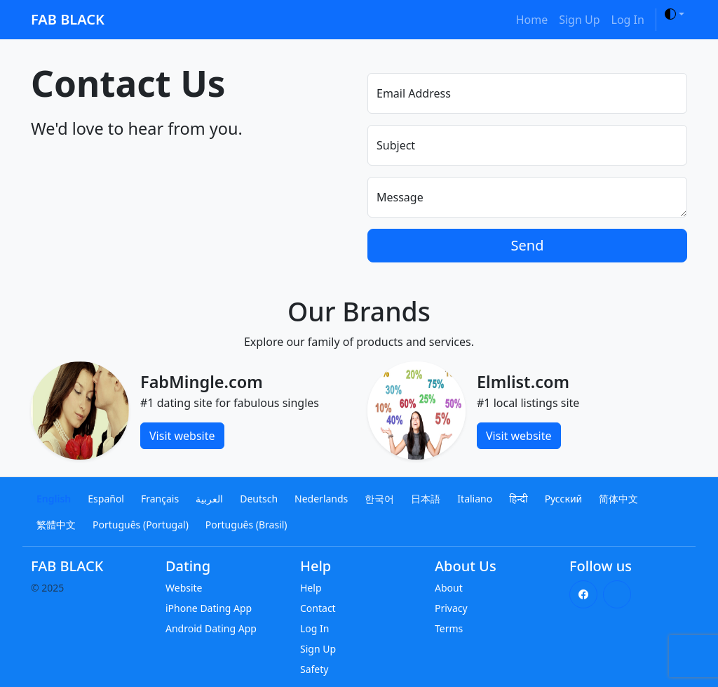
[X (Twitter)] (617, 594)
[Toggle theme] (674, 14)
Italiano (474, 498)
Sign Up (579, 19)
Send (527, 245)
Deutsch (259, 498)
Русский (564, 498)
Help (311, 587)
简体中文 (618, 498)
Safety (314, 669)
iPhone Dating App (208, 608)
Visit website (182, 435)
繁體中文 (56, 524)
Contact (318, 608)
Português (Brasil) (246, 524)
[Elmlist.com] (416, 409)
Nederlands (321, 498)
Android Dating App (211, 628)
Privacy (451, 608)
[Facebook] (583, 594)
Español (106, 498)
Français (160, 498)
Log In (627, 19)
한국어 (379, 498)
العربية (209, 498)
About (449, 587)
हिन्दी (518, 498)
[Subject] (527, 145)
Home (532, 19)
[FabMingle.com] (80, 409)
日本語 (425, 498)
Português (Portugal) (141, 524)
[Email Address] (527, 93)
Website (184, 587)
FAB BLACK (67, 19)
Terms (449, 628)
